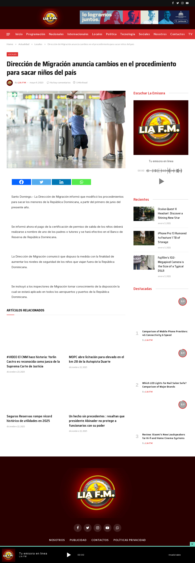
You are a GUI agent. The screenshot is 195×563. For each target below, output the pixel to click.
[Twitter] (41, 182)
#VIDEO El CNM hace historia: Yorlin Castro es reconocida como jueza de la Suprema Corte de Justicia (33, 362)
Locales (97, 34)
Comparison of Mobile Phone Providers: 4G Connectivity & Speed (165, 333)
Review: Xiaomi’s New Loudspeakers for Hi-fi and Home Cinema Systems (163, 436)
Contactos (177, 34)
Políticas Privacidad (129, 540)
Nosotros (160, 34)
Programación (35, 34)
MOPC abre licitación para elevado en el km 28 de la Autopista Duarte (96, 359)
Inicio (19, 34)
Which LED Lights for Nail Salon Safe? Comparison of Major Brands (164, 384)
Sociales (144, 34)
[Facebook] (21, 182)
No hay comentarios (59, 82)
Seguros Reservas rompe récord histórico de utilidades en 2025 (29, 418)
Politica (111, 34)
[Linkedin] (61, 182)
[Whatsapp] (81, 182)
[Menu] (8, 34)
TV (190, 34)
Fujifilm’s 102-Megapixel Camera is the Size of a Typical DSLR (171, 264)
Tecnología (127, 34)
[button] (161, 181)
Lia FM (22, 82)
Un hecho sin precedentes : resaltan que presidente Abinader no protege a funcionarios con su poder (97, 421)
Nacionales (56, 34)
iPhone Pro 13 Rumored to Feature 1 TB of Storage (172, 237)
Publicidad (78, 540)
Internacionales (77, 34)
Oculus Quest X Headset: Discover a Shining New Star (170, 213)
